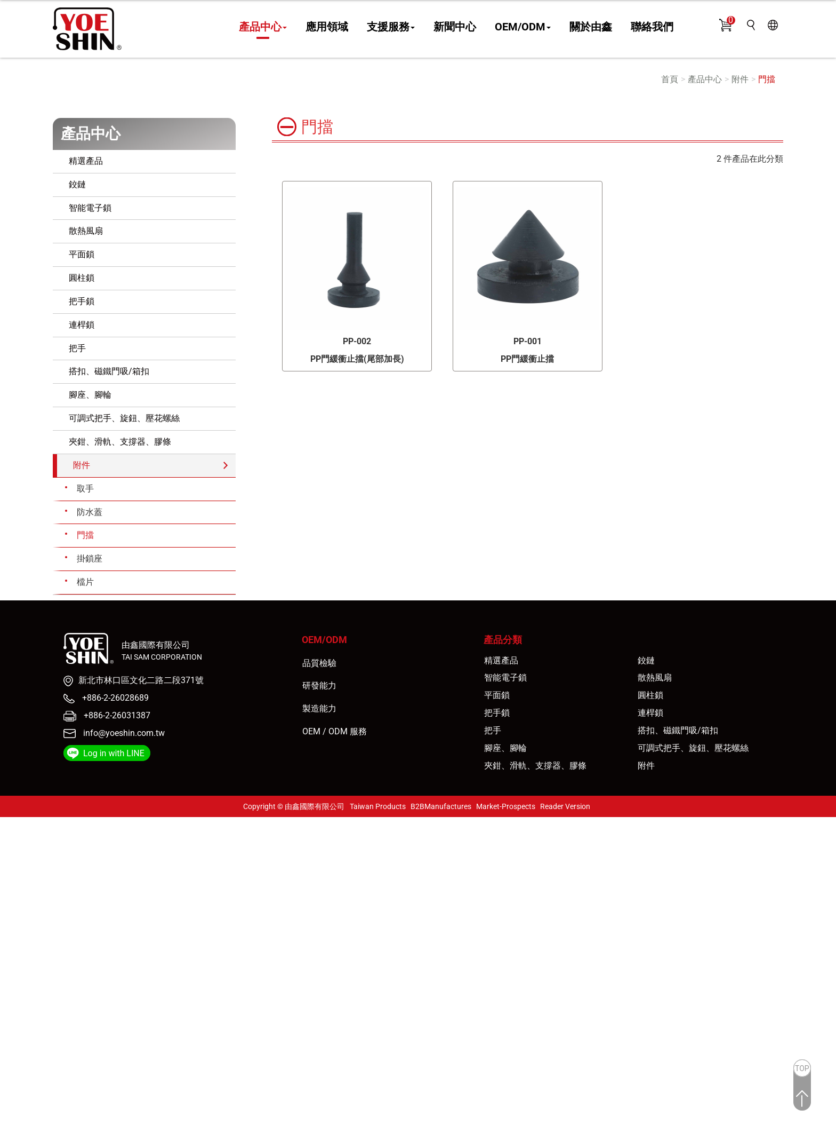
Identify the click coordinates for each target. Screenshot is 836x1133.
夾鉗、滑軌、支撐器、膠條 (120, 442)
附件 (740, 79)
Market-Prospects (505, 806)
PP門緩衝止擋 (527, 359)
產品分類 (503, 639)
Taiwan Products (378, 806)
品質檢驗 (319, 663)
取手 (85, 489)
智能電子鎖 (90, 208)
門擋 (766, 79)
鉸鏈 (77, 184)
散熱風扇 (86, 231)
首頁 (669, 79)
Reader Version (565, 806)
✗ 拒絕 (12, 859)
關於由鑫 (590, 27)
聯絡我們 (652, 27)
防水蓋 (89, 512)
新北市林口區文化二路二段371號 (141, 680)
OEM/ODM (523, 27)
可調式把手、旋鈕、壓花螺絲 (124, 418)
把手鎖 (81, 301)
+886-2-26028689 (114, 698)
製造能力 (319, 708)
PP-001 (527, 341)
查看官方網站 (60, 933)
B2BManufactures (441, 806)
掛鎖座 (89, 558)
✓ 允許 (12, 847)
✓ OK (194, 1126)
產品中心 (263, 27)
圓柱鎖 (81, 278)
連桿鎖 (81, 325)
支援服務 (391, 27)
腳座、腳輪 (90, 395)
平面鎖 (81, 254)
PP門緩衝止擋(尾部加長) (357, 359)
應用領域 (327, 27)
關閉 (8, 823)
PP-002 (357, 341)
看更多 (16, 933)
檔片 (85, 582)
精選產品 (86, 161)
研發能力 (319, 685)
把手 (77, 348)
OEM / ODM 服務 (334, 731)
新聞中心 (454, 27)
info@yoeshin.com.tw (124, 733)
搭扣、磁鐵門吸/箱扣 (109, 371)
